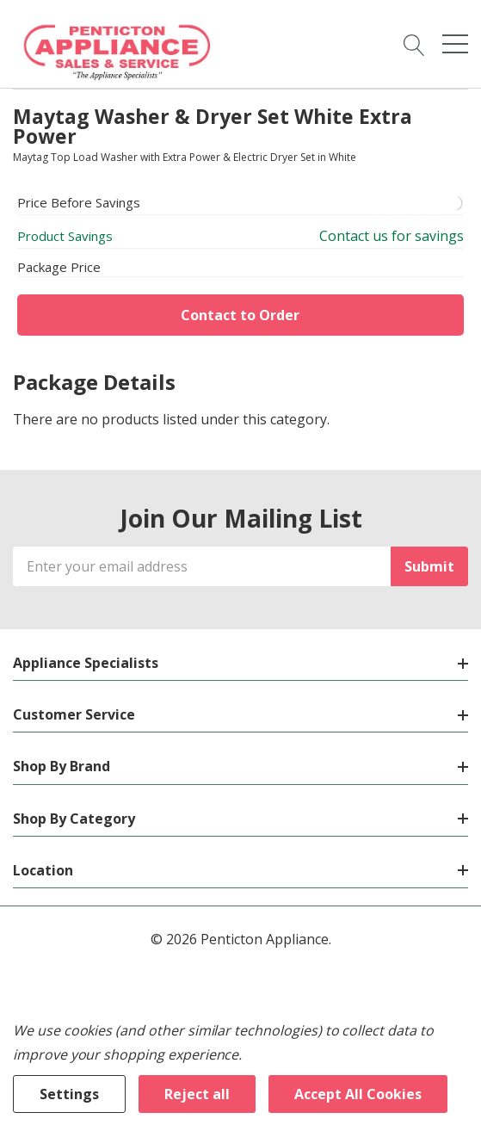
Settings (69, 1094)
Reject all (197, 1094)
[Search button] (414, 44)
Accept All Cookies (358, 1094)
